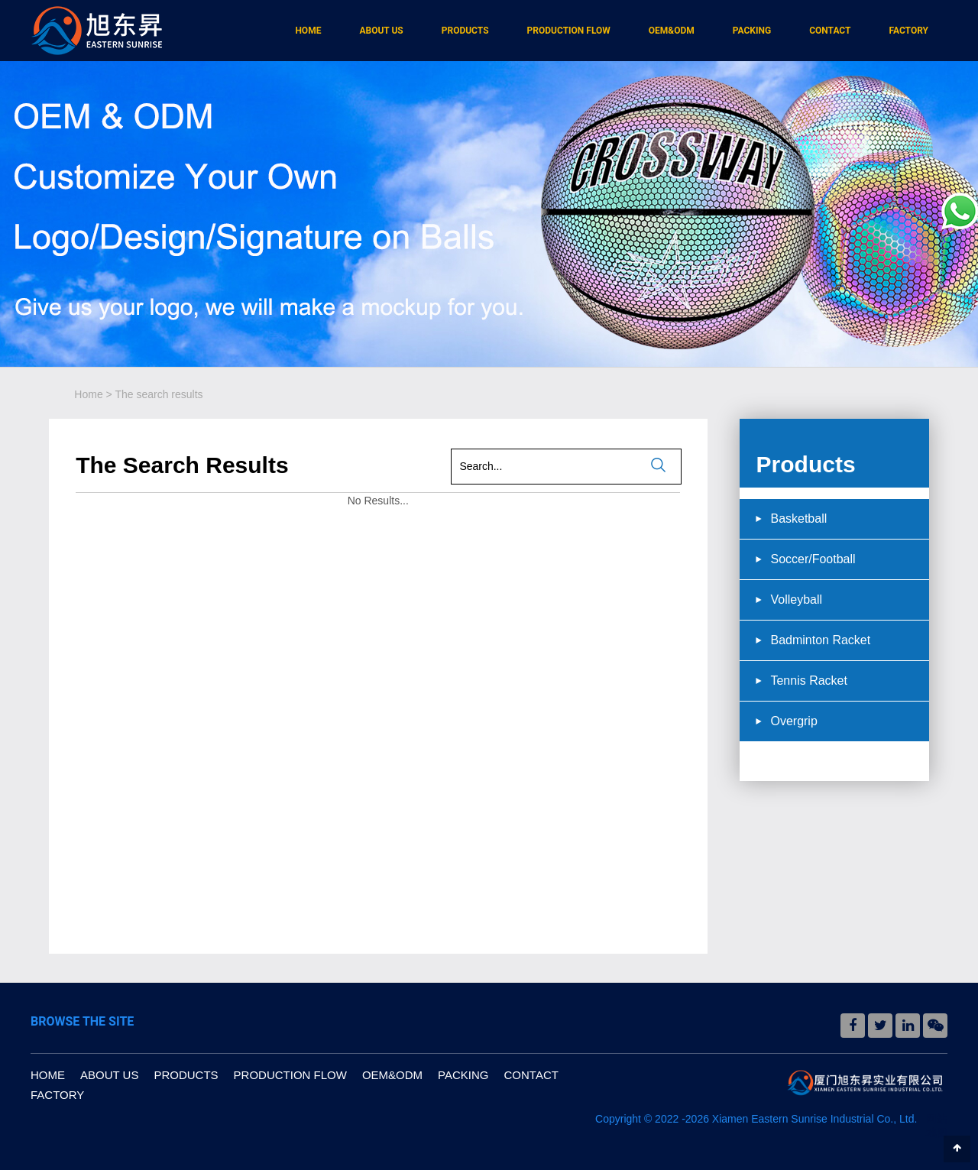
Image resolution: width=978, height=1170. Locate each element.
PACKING (752, 30)
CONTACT (829, 30)
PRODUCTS (465, 30)
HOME (308, 30)
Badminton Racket (820, 640)
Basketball (798, 518)
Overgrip (793, 721)
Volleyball (796, 599)
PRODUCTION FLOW (568, 30)
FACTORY (908, 30)
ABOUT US (381, 30)
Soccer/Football (812, 559)
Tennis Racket (808, 680)
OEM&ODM (672, 30)
